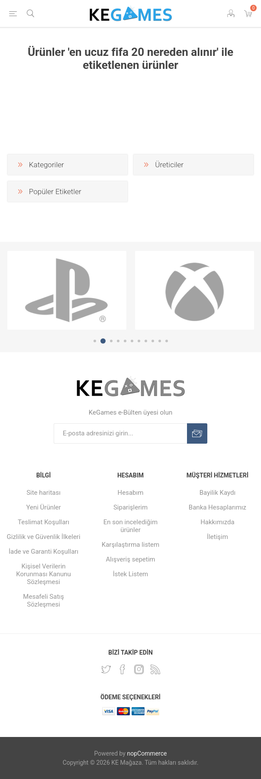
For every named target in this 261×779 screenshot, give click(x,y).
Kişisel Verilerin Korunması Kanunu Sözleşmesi (43, 574)
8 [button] (146, 341)
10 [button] (159, 341)
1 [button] (94, 341)
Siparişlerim (130, 507)
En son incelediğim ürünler (130, 526)
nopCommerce (147, 753)
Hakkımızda (217, 522)
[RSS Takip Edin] (155, 669)
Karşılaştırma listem (130, 545)
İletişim (217, 537)
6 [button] (132, 341)
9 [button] (152, 341)
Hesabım (131, 493)
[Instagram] (139, 669)
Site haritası (43, 493)
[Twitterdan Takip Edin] (106, 669)
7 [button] (139, 341)
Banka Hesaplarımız (217, 507)
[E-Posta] (120, 433)
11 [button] (166, 341)
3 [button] (111, 341)
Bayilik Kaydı (217, 493)
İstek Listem (130, 574)
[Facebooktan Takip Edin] (122, 669)
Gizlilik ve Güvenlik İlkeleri (44, 537)
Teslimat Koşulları (43, 522)
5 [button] (125, 341)
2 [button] (103, 341)
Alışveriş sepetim (130, 559)
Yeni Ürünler (43, 507)
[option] (67, 290)
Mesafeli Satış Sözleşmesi (43, 600)
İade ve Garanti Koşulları (43, 551)
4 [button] (118, 341)
